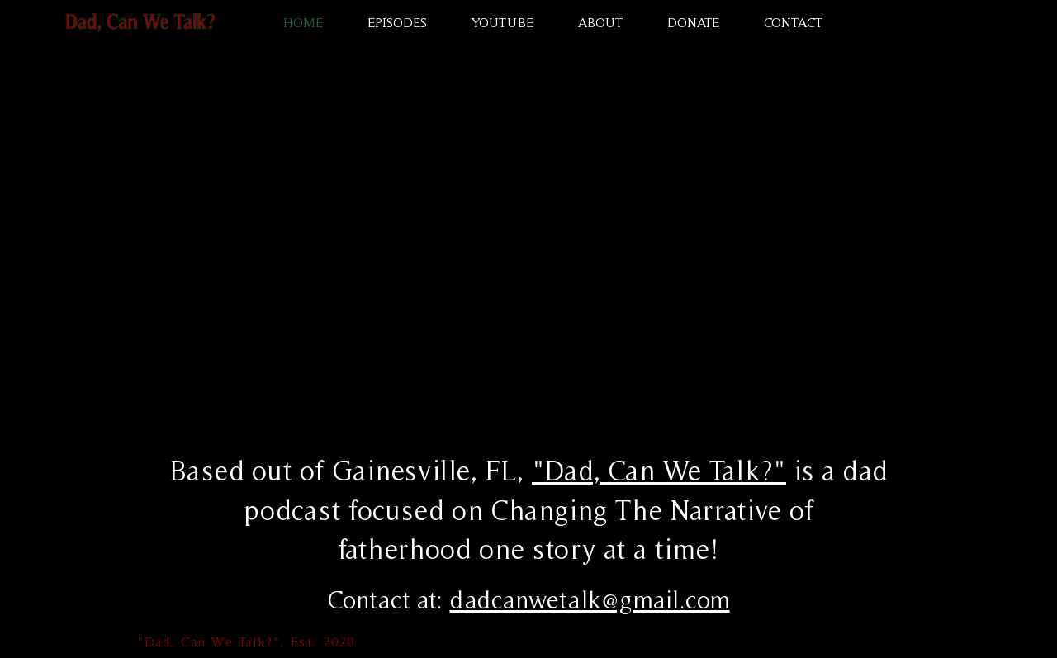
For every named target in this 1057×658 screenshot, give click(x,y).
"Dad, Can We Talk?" (659, 470)
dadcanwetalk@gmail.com (590, 599)
